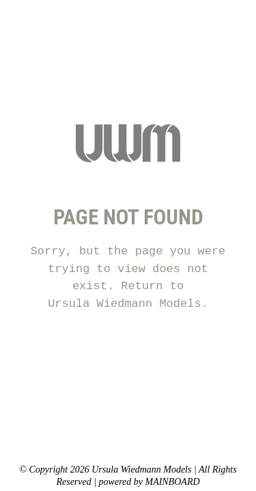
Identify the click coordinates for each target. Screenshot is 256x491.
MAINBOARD (172, 482)
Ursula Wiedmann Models (124, 303)
